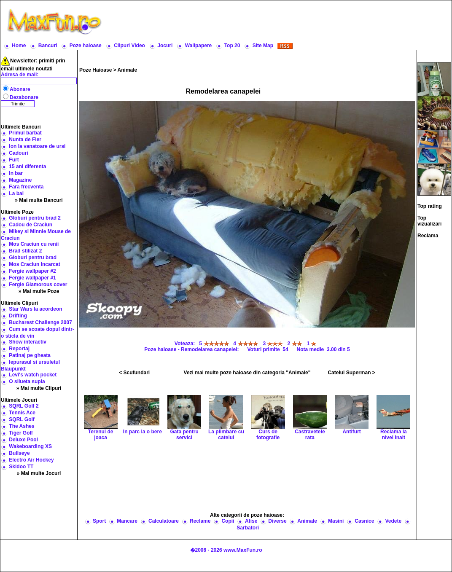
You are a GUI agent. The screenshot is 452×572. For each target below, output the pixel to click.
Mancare (127, 521)
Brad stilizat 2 (25, 251)
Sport (99, 521)
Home (19, 45)
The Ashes (21, 426)
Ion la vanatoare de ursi (37, 146)
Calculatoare (163, 521)
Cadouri (18, 153)
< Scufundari (134, 373)
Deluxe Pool (23, 440)
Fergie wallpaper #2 (32, 271)
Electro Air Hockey (31, 460)
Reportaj (19, 349)
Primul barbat (25, 133)
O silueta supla (27, 381)
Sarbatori (248, 528)
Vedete (393, 521)
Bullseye (19, 453)
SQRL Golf (21, 419)
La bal (16, 193)
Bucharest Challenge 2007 (40, 322)
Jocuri (164, 45)
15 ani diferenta (27, 166)
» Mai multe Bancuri (38, 200)
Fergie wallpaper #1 (32, 278)
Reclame (200, 521)
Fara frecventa (26, 187)
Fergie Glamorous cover (38, 284)
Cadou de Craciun (30, 225)
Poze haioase (86, 45)
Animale (127, 70)
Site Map (263, 45)
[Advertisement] (247, 477)
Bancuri (47, 45)
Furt (14, 160)
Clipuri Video (129, 45)
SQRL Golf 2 (23, 406)
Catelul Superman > (351, 373)
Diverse (277, 521)
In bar (16, 173)
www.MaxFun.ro (242, 550)
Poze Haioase (95, 70)
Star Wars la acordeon (35, 309)
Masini (336, 521)
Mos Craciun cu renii (34, 244)
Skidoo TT (21, 467)
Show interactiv (27, 342)
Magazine (20, 180)
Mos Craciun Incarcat (34, 264)
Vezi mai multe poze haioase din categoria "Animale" (247, 373)
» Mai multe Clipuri (39, 388)
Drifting (18, 316)
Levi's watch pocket (32, 375)
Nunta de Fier (25, 139)
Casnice (364, 521)
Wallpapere (198, 45)
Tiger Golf (20, 433)
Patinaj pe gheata (30, 355)
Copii (227, 521)
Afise (251, 521)
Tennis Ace (22, 413)
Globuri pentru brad (32, 257)
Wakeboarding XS (30, 446)
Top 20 (232, 45)
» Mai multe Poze (39, 291)
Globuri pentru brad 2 (35, 218)
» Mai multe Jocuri (39, 473)
